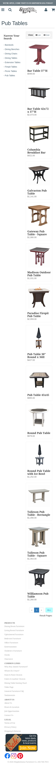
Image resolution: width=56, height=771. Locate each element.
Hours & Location (11, 707)
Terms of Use (9, 723)
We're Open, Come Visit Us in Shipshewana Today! (28, 3)
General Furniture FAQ (14, 691)
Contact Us (8, 715)
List (38, 35)
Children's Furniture (13, 651)
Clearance (8, 659)
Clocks (7, 655)
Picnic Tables (11, 71)
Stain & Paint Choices (13, 675)
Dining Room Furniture (14, 626)
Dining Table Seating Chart (15, 683)
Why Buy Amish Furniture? (16, 667)
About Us (8, 703)
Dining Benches (12, 49)
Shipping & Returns (12, 731)
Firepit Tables (11, 67)
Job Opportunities (11, 711)
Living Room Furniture (14, 630)
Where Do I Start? (11, 671)
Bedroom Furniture (12, 639)
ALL (49, 610)
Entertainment (10, 647)
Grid (46, 35)
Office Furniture (11, 643)
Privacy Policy (10, 727)
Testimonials (9, 695)
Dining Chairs (11, 53)
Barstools (9, 45)
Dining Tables (11, 58)
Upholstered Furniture (13, 635)
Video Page (8, 687)
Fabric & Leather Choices (14, 679)
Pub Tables (10, 75)
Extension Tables (12, 62)
